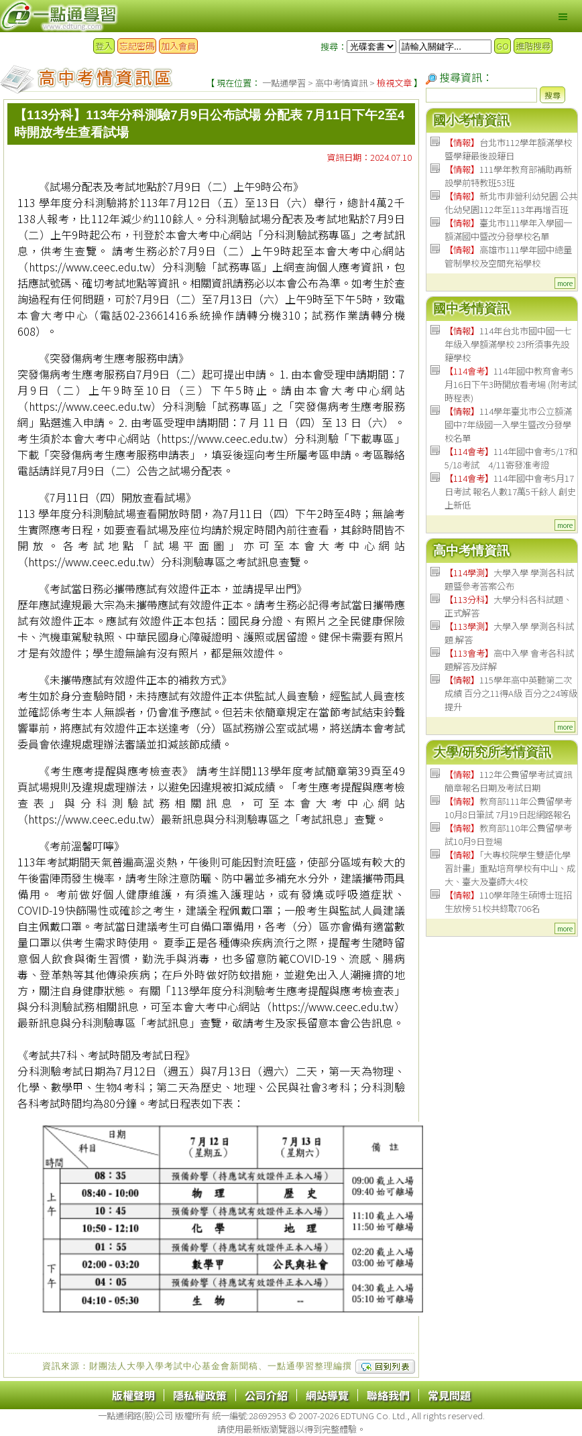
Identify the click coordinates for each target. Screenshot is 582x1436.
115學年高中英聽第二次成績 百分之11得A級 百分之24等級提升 (511, 693)
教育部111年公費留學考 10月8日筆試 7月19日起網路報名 (508, 808)
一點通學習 (284, 82)
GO (502, 46)
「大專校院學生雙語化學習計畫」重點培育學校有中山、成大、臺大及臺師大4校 (510, 868)
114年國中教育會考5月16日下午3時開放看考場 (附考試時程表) (511, 384)
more (565, 283)
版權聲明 (133, 1395)
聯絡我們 (388, 1395)
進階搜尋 (533, 46)
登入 (104, 46)
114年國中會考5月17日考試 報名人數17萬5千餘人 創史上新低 (510, 491)
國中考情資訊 (471, 309)
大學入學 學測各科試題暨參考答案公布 (509, 579)
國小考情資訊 (471, 120)
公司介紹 (266, 1395)
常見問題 (449, 1395)
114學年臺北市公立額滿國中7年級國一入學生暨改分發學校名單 (508, 424)
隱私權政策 (200, 1395)
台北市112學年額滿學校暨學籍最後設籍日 (508, 149)
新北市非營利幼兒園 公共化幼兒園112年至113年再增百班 (511, 203)
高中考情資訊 (341, 82)
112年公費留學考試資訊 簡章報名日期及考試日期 (508, 781)
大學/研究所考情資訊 (492, 752)
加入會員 (178, 46)
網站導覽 (327, 1395)
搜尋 (552, 95)
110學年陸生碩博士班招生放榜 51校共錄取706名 (508, 902)
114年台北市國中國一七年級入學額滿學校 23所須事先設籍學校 (508, 344)
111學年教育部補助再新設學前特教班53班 (508, 176)
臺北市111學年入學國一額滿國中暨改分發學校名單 (508, 229)
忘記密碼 (136, 46)
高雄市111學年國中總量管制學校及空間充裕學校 (508, 256)
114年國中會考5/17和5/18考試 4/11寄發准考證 (511, 458)
